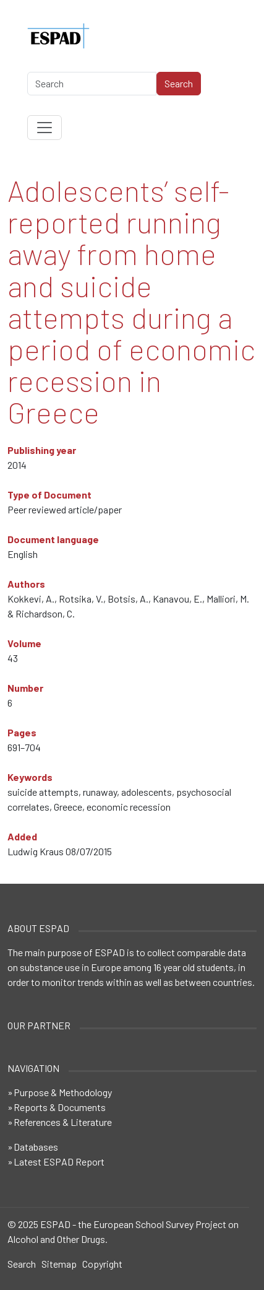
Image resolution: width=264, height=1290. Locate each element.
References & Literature (63, 1122)
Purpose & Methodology (63, 1092)
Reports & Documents (60, 1107)
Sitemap (59, 1264)
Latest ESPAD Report (59, 1161)
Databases (36, 1147)
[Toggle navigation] (44, 127)
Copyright (102, 1264)
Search (21, 1264)
